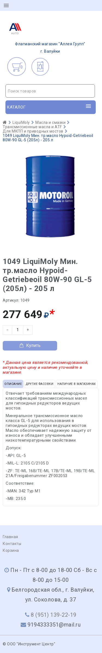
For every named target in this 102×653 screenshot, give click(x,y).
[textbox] (50, 91)
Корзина (11, 550)
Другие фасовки (39, 384)
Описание (13, 384)
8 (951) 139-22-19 (53, 615)
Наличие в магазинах (76, 384)
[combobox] (50, 91)
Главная (10, 537)
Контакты (12, 543)
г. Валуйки (45, 36)
